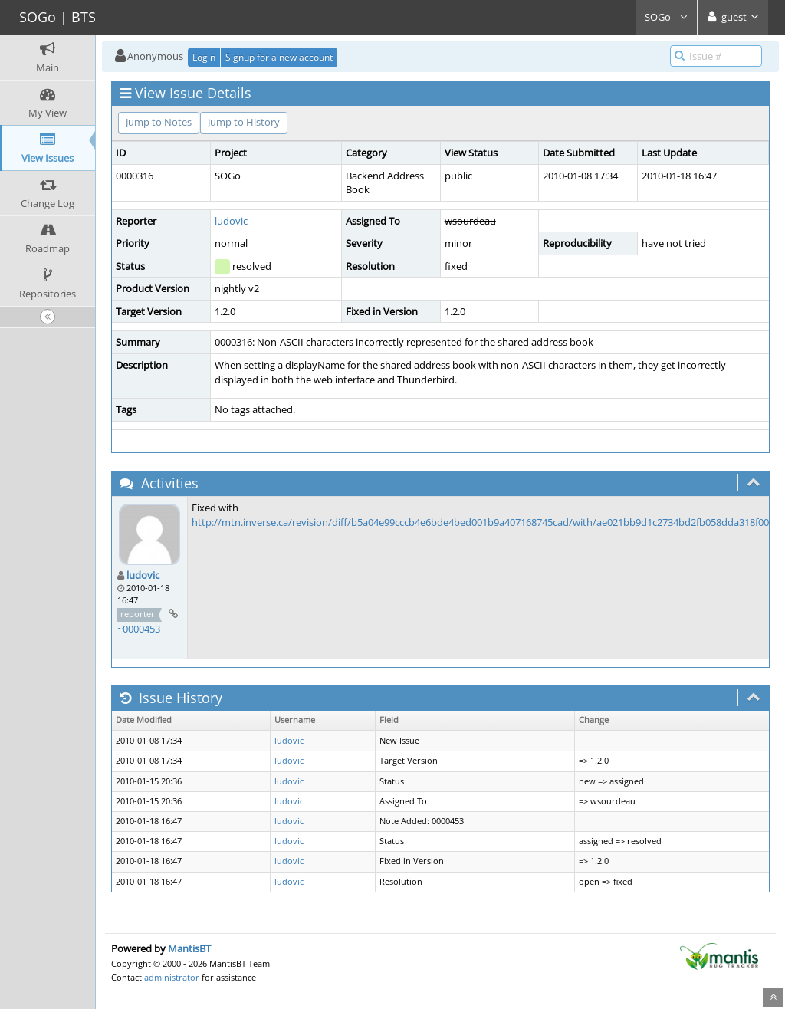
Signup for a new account (279, 57)
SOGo (666, 17)
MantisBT (189, 948)
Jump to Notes (159, 122)
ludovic (231, 221)
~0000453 (138, 629)
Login (203, 57)
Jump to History (244, 122)
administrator (171, 977)
